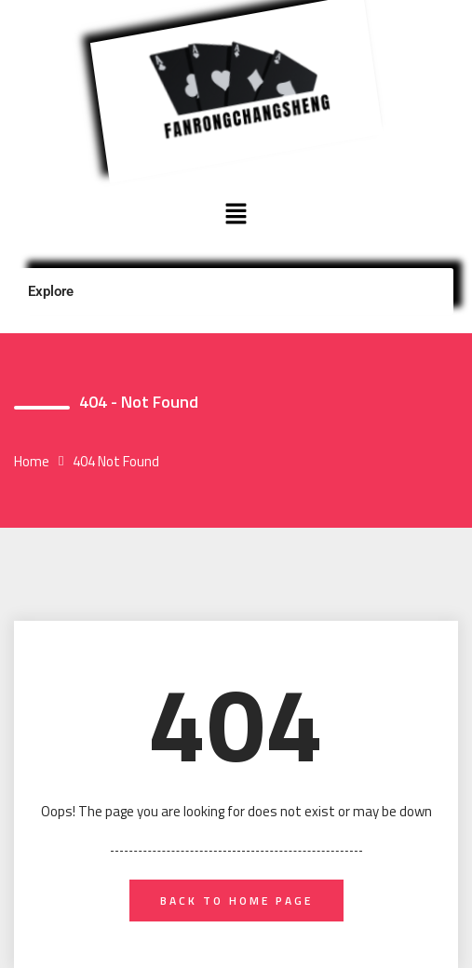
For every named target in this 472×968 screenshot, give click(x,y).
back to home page (236, 900)
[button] (235, 215)
